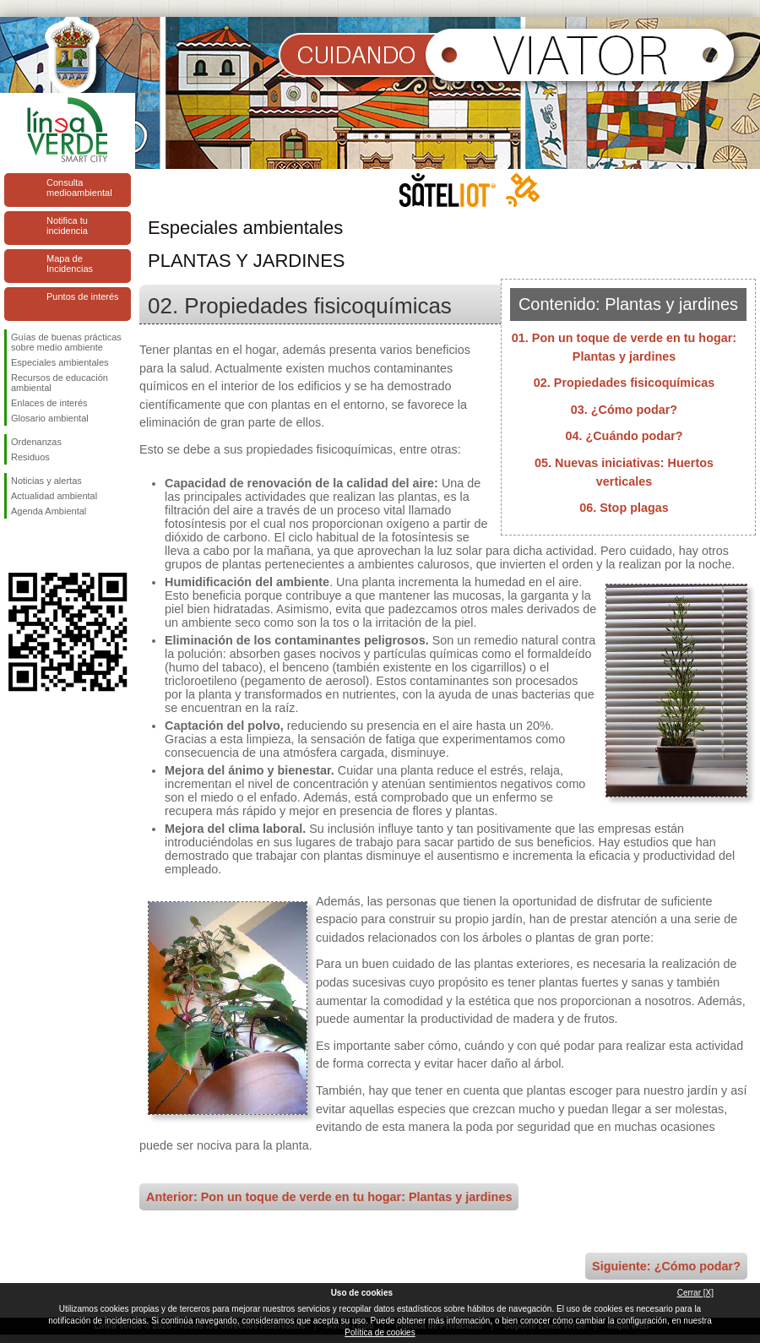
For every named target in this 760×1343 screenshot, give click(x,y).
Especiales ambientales (60, 362)
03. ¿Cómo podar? (624, 409)
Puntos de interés (82, 296)
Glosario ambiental (50, 418)
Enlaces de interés (49, 403)
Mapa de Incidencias (69, 263)
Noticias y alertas (46, 481)
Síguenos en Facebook (14, 546)
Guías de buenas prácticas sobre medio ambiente (66, 342)
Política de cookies (380, 1332)
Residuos (30, 457)
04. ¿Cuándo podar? (623, 436)
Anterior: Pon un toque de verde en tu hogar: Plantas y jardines (329, 1197)
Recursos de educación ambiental (59, 382)
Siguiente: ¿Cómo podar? (666, 1266)
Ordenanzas (36, 442)
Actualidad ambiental (54, 496)
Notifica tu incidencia (67, 225)
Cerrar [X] (695, 1292)
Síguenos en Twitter (42, 546)
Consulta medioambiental (79, 187)
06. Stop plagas (624, 507)
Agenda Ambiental (48, 511)
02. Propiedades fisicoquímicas (624, 382)
